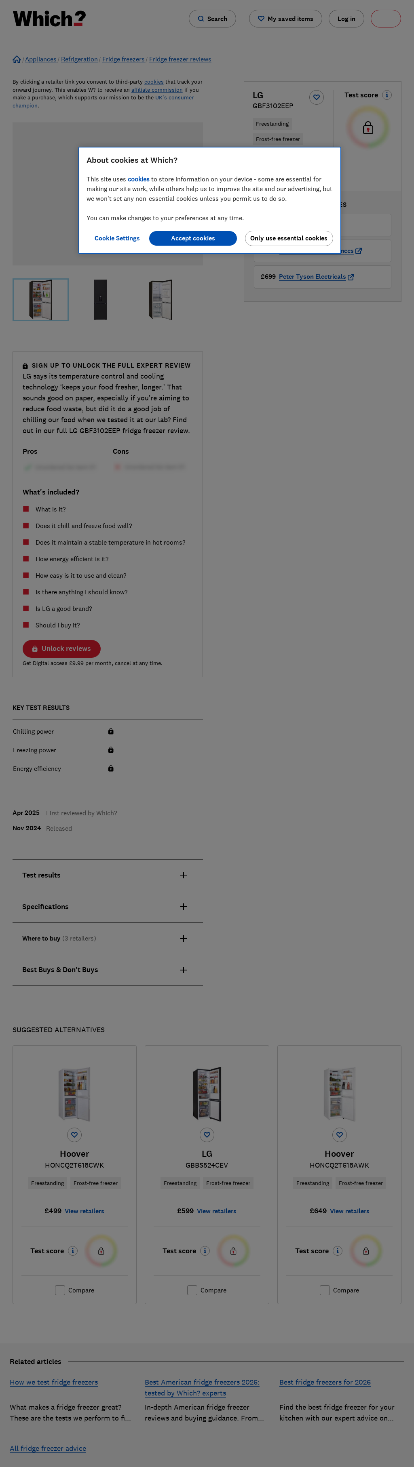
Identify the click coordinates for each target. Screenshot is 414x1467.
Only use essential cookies (288, 238)
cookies (139, 179)
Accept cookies (193, 238)
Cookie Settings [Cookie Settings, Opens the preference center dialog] (117, 238)
